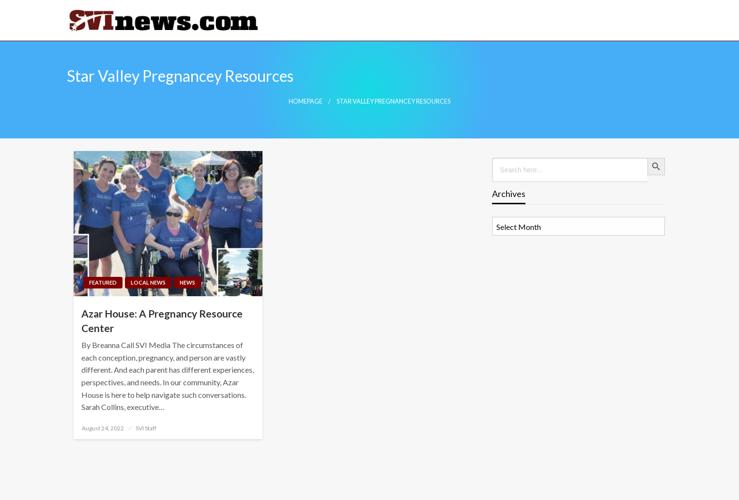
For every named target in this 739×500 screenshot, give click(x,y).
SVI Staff (146, 428)
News (187, 282)
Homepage (306, 101)
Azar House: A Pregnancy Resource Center (162, 320)
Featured (103, 282)
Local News (148, 282)
